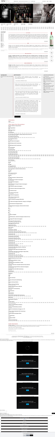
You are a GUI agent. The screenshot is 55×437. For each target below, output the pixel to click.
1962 (7, 29)
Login (47, 1)
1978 (30, 28)
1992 (3, 28)
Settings (28, 435)
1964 (3, 29)
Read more (46, 41)
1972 (41, 28)
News (28, 43)
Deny (24, 435)
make (7, 76)
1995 (51, 27)
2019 (5, 27)
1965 (1, 29)
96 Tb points (28, 32)
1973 (39, 28)
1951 (28, 29)
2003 (36, 27)
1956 (18, 29)
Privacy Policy (31, 433)
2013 (16, 27)
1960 (11, 29)
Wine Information (28, 63)
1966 (53, 28)
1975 (36, 28)
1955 (20, 29)
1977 (32, 28)
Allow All (31, 435)
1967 (51, 28)
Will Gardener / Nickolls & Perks (20, 113)
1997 (47, 27)
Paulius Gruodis (48, 79)
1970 (45, 28)
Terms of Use (27, 433)
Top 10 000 (44, 1)
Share (53, 413)
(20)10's (9, 126)
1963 (5, 29)
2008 (26, 27)
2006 (30, 27)
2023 (9, 137)
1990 (7, 28)
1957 (16, 29)
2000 (41, 27)
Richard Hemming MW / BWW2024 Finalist (49, 92)
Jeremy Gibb (48, 87)
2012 (18, 27)
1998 (45, 27)
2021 (1, 27)
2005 (32, 27)
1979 (28, 28)
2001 (39, 27)
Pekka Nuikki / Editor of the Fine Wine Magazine (49, 78)
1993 (1, 28)
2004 (34, 27)
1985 (16, 28)
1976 (34, 28)
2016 (11, 27)
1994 (53, 27)
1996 (49, 27)
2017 (9, 27)
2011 (20, 27)
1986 (15, 28)
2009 (24, 27)
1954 (22, 29)
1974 (37, 28)
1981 (24, 28)
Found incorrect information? (4, 50)
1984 (18, 28)
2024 (9, 148)
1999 (43, 27)
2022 (9, 135)
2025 (9, 160)
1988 (11, 28)
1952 (26, 29)
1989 (9, 28)
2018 (7, 27)
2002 (37, 27)
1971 (43, 28)
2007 (28, 27)
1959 (13, 29)
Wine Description (28, 53)
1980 (26, 28)
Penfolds (19, 20)
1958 (15, 29)
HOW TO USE (33, 1)
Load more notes (17, 116)
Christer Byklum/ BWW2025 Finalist (48, 84)
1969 (47, 28)
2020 (3, 27)
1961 (9, 29)
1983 (20, 28)
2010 (22, 27)
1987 (13, 28)
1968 (49, 28)
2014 (15, 27)
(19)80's (12, 263)
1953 (24, 29)
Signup (50, 1)
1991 (5, 28)
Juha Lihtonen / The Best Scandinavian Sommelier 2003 (49, 86)
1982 (22, 28)
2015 (13, 27)
